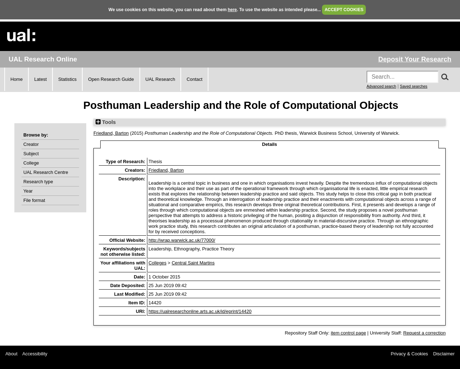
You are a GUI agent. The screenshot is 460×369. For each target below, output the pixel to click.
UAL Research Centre (45, 172)
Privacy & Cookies (409, 353)
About (11, 353)
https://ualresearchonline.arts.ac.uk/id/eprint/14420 (200, 311)
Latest (40, 79)
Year (28, 191)
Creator (31, 144)
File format (34, 200)
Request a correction (424, 333)
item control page (348, 333)
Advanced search (381, 86)
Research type (38, 181)
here (232, 9)
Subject (31, 153)
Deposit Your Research (414, 59)
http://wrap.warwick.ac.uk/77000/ (181, 240)
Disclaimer (444, 353)
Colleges (157, 263)
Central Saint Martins (193, 263)
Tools (106, 122)
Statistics (67, 79)
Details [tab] (269, 144)
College (31, 163)
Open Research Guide (111, 79)
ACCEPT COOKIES (344, 9)
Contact (194, 79)
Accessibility (34, 353)
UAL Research (160, 79)
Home (16, 79)
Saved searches (413, 86)
